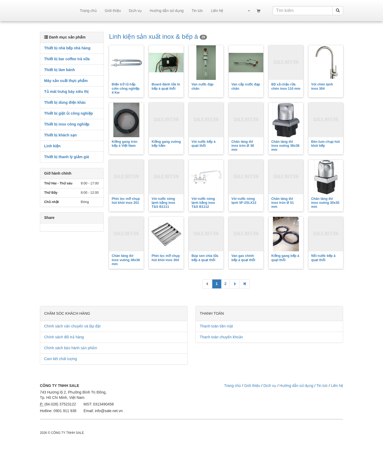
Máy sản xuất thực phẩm (66, 81)
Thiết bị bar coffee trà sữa (67, 59)
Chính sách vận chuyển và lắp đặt (72, 326)
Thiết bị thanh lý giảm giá (66, 157)
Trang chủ (88, 10)
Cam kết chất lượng (60, 359)
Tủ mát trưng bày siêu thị (66, 91)
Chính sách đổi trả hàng (64, 337)
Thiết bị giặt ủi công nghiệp (68, 113)
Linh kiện (52, 146)
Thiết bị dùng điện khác (65, 102)
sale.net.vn (58, 10)
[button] (246, 10)
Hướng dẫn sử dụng (167, 10)
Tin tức (197, 10)
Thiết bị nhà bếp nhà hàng (67, 48)
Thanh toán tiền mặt (216, 326)
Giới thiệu (113, 10)
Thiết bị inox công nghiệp (66, 124)
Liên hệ (217, 10)
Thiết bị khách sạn (60, 135)
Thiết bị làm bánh (59, 70)
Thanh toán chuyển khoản (221, 337)
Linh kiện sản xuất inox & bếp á (158, 36)
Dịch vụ (135, 10)
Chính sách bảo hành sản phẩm (70, 348)
